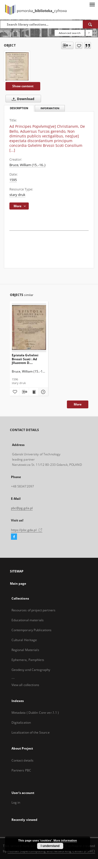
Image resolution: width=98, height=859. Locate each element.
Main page (18, 583)
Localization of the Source (30, 732)
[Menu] (92, 4)
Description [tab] (19, 108)
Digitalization (21, 722)
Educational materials (27, 620)
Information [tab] (50, 108)
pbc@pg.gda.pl (22, 508)
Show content (22, 86)
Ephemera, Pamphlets (27, 660)
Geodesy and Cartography (30, 670)
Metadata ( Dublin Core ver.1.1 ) (35, 712)
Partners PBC (21, 770)
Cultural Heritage (24, 640)
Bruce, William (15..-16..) (27, 165)
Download (22, 99)
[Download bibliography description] (24, 391)
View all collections (25, 685)
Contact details (22, 760)
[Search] (90, 24)
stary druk (17, 195)
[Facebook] (14, 537)
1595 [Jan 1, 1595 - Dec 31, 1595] (13, 180)
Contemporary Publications (31, 630)
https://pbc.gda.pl (26, 530)
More (78, 404)
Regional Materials (25, 650)
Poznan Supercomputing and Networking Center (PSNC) (51, 851)
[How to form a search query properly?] (88, 33)
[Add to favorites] (78, 45)
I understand (50, 846)
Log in (15, 802)
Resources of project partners (33, 610)
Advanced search (69, 33)
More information (65, 840)
